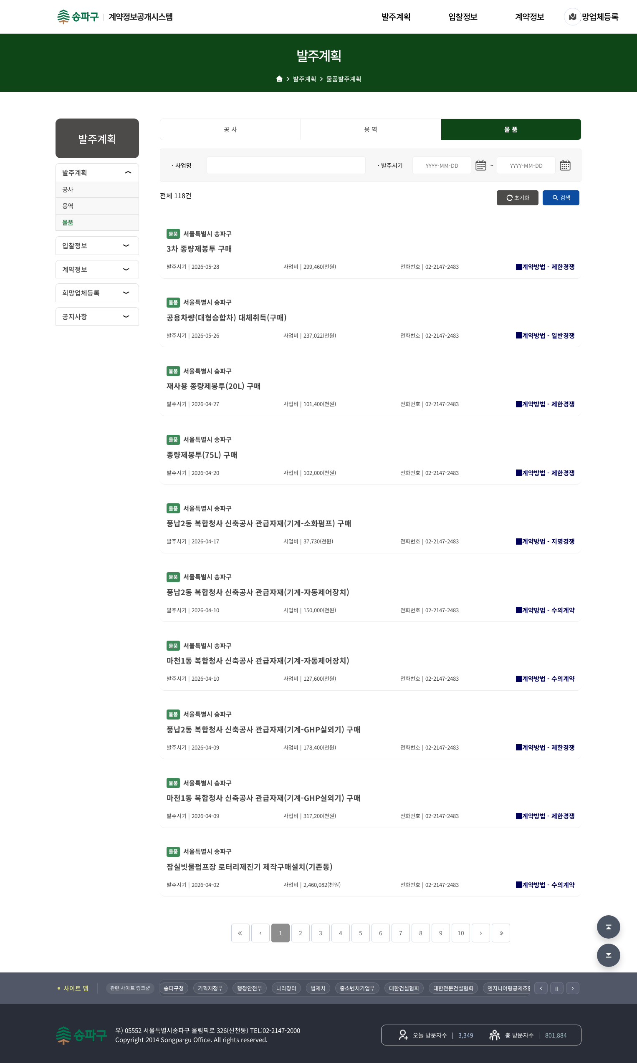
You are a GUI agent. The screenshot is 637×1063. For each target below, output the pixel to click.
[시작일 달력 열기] (481, 165)
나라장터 (290, 988)
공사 (67, 189)
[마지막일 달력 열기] (565, 165)
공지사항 (74, 316)
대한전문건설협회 (457, 988)
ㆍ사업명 (181, 165)
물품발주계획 (343, 78)
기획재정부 (213, 988)
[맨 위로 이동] (608, 927)
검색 (565, 198)
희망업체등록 (596, 16)
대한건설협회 (407, 988)
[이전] (541, 988)
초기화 (521, 198)
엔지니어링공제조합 (513, 988)
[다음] (572, 988)
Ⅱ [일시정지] (557, 988)
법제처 (321, 988)
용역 (67, 205)
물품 (67, 222)
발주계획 (396, 16)
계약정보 (529, 16)
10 (461, 933)
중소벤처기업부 (360, 988)
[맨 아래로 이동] (608, 955)
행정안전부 (252, 988)
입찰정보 (463, 16)
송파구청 (177, 988)
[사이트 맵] (572, 16)
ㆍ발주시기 (389, 165)
